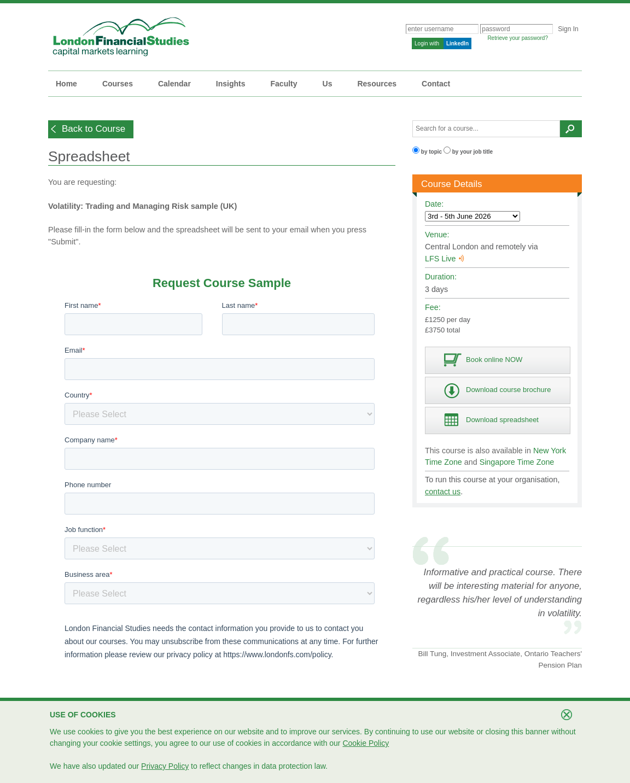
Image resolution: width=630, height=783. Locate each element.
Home (66, 83)
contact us (442, 491)
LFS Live (444, 258)
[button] (90, 129)
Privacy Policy (165, 766)
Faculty (284, 83)
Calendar (174, 83)
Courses (117, 83)
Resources (376, 83)
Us (327, 83)
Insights (231, 83)
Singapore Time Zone (517, 462)
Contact (436, 83)
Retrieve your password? (517, 38)
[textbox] (486, 129)
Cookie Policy (365, 743)
